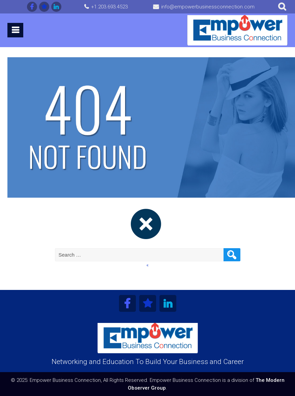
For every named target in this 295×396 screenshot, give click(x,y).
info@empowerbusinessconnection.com (208, 7)
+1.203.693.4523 (109, 7)
